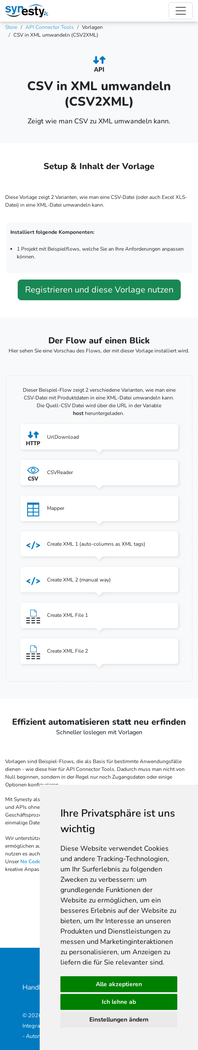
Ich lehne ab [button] (119, 1002)
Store (11, 27)
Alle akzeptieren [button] (119, 984)
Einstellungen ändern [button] (118, 1019)
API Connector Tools (49, 27)
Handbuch (37, 987)
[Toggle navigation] (181, 10)
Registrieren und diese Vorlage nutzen (99, 290)
